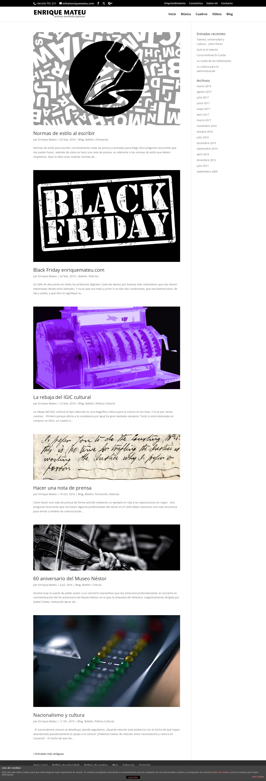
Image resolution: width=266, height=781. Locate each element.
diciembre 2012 (206, 160)
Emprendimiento (175, 3)
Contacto (227, 3)
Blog (229, 14)
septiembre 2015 (207, 148)
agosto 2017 (204, 91)
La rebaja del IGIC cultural (62, 397)
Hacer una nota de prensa (62, 487)
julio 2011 (203, 166)
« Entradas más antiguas (48, 754)
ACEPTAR (133, 777)
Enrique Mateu (47, 139)
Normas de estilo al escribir (64, 133)
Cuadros (201, 14)
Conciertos (196, 3)
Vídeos (217, 14)
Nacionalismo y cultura (58, 715)
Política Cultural (105, 403)
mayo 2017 (203, 109)
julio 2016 (203, 137)
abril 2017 (203, 114)
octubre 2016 (205, 131)
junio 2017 (203, 103)
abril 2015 (203, 154)
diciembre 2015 (206, 143)
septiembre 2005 (207, 171)
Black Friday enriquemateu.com (68, 269)
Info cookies (258, 776)
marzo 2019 (204, 86)
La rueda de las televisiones (214, 61)
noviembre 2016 (207, 126)
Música (186, 14)
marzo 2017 (204, 120)
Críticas (97, 585)
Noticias (94, 276)
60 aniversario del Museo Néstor (70, 578)
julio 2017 (203, 97)
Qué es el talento (207, 49)
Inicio (172, 14)
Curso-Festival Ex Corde (211, 55)
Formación (102, 139)
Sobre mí (212, 3)
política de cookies (220, 772)
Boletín (89, 139)
